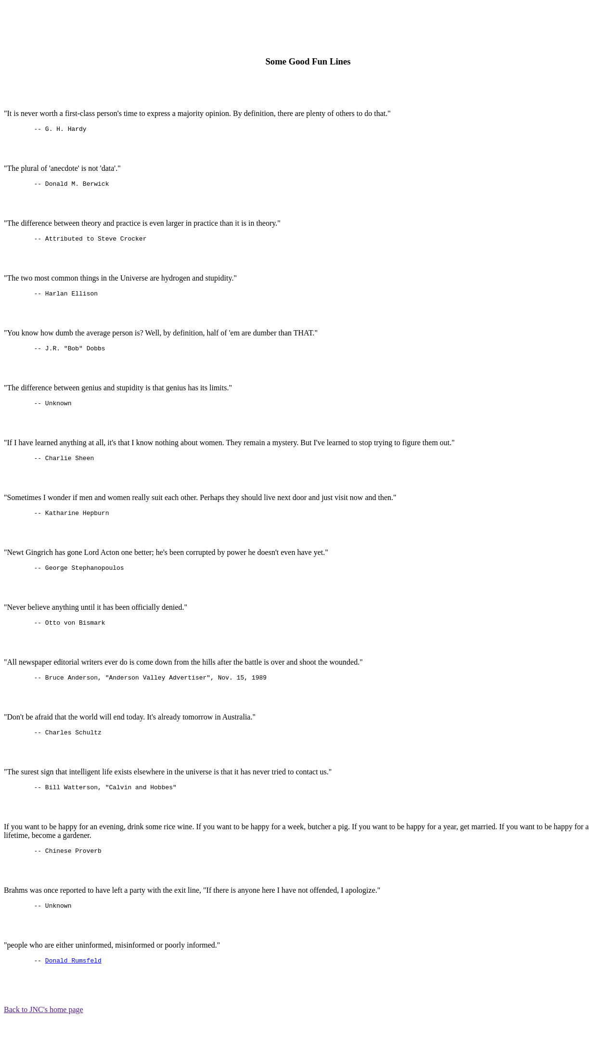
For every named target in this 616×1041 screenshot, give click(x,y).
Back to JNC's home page (43, 1032)
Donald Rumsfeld (73, 983)
